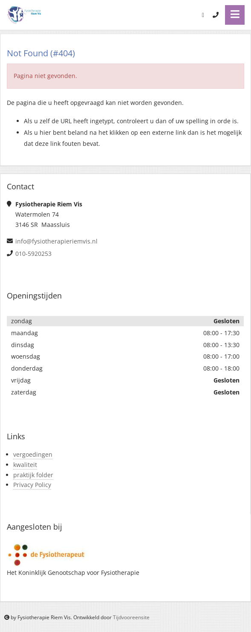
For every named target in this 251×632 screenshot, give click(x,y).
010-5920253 (33, 253)
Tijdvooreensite (131, 617)
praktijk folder (33, 475)
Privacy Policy (32, 485)
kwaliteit (25, 465)
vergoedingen (32, 454)
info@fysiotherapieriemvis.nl (56, 241)
